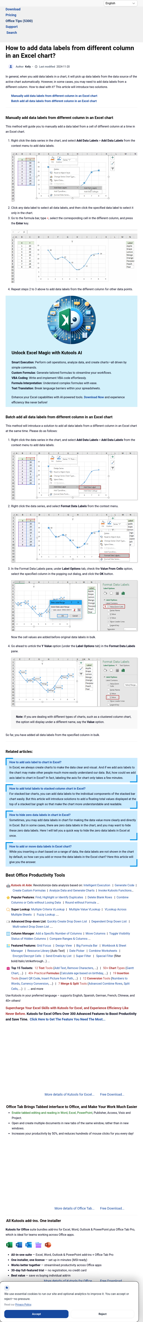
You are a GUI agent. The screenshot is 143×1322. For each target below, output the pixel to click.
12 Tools (44, 948)
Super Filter (83, 935)
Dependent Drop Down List (109, 901)
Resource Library (38, 930)
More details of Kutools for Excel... (70, 1074)
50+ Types (114, 948)
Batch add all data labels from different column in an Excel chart (54, 81)
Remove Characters (80, 948)
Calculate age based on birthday (82, 953)
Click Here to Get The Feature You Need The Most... (67, 999)
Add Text (60, 948)
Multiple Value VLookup (84, 889)
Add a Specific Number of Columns (59, 913)
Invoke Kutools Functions (115, 870)
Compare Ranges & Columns (68, 918)
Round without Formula (80, 882)
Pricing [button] (51, 14)
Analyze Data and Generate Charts (72, 870)
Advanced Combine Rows (105, 963)
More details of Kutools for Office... (69, 1261)
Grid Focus (44, 925)
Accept (36, 1314)
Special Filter (104, 935)
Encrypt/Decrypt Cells (27, 935)
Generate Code (124, 865)
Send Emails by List (59, 935)
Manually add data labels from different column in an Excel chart (54, 75)
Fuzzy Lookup (46, 894)
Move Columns (95, 913)
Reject (102, 1314)
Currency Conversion (34, 963)
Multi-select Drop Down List (31, 906)
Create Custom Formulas (29, 870)
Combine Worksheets (103, 930)
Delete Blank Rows (100, 877)
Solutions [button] (13, 14)
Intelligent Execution (96, 865)
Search (118, 14)
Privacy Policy (23, 1304)
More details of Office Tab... (75, 1188)
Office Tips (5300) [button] (75, 14)
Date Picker (76, 930)
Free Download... (112, 1074)
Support (101, 14)
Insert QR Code (30, 958)
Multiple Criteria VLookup (48, 889)
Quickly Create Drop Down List (67, 901)
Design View (63, 925)
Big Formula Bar (87, 925)
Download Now (94, 377)
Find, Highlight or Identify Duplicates (59, 877)
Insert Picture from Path (57, 958)
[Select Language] (120, 3)
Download (32, 14)
